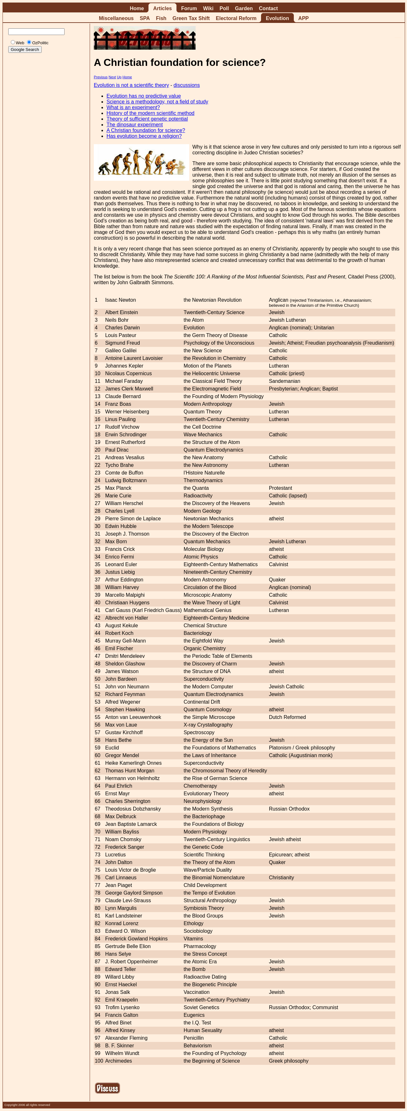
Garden (244, 8)
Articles (162, 8)
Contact (268, 8)
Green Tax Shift (191, 18)
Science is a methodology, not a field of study (157, 101)
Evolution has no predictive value (144, 96)
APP (303, 18)
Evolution (277, 18)
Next (112, 77)
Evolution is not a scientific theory (131, 85)
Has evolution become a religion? (144, 136)
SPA (145, 18)
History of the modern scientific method (151, 113)
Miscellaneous (116, 18)
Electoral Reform (236, 18)
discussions (187, 85)
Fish (161, 18)
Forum (189, 8)
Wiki (208, 8)
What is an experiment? (133, 107)
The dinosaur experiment (135, 124)
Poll (224, 8)
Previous (101, 77)
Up (119, 77)
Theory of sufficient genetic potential (147, 119)
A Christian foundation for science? (146, 130)
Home (137, 8)
